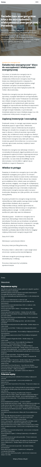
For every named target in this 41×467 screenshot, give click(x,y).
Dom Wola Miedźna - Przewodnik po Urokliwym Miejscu (17, 345)
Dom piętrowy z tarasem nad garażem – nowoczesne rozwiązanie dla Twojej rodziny (19, 430)
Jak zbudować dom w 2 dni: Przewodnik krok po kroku (16, 423)
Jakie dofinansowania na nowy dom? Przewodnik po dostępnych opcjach (19, 336)
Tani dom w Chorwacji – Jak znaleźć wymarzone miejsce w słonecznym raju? (17, 371)
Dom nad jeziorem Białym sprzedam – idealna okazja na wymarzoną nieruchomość (20, 409)
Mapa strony (5, 282)
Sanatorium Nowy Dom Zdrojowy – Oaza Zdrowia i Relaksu (17, 365)
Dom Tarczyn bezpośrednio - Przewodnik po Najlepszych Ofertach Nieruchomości (20, 332)
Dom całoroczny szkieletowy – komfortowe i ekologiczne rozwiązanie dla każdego (17, 450)
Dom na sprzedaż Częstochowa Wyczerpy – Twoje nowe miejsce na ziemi (20, 384)
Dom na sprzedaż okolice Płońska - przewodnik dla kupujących (18, 396)
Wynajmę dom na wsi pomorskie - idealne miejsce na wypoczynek (19, 347)
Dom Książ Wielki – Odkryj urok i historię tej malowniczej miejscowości (17, 362)
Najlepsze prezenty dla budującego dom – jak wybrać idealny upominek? (18, 321)
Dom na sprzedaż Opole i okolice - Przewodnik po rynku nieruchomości (17, 309)
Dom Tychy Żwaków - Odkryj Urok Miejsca (13, 368)
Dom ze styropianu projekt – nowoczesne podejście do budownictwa (16, 381)
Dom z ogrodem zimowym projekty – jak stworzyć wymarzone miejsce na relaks (19, 453)
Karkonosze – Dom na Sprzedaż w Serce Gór (13, 344)
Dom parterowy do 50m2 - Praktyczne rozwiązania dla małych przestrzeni (18, 328)
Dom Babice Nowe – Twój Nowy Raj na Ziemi (13, 419)
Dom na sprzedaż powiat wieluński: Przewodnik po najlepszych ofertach (19, 377)
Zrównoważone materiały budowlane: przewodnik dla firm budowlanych (17, 302)
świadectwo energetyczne (11, 62)
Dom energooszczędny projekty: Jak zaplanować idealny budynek (19, 440)
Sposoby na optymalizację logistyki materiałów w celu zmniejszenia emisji (20, 297)
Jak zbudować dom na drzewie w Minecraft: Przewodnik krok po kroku (19, 413)
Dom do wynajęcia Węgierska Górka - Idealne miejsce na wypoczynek (17, 339)
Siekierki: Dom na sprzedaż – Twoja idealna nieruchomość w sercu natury (19, 399)
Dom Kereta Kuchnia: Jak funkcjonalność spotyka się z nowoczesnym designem (20, 351)
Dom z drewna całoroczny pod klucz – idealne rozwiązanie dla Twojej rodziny (18, 357)
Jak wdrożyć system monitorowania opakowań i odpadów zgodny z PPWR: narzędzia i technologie (20, 290)
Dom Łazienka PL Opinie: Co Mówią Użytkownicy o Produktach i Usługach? (19, 434)
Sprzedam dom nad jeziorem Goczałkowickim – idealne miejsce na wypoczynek (20, 325)
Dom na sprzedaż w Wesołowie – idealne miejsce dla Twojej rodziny (20, 360)
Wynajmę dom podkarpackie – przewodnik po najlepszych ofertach (20, 349)
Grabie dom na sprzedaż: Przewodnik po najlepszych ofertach (18, 405)
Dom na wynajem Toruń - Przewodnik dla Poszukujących (17, 342)
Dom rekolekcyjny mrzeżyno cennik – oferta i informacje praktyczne (20, 403)
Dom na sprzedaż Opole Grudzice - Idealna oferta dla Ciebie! (18, 312)
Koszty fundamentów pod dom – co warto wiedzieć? (16, 401)
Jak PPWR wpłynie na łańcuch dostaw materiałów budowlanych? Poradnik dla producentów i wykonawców (19, 293)
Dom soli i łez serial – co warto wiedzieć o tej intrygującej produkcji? (20, 407)
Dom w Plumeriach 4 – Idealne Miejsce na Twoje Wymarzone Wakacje (18, 443)
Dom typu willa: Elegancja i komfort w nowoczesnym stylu (17, 415)
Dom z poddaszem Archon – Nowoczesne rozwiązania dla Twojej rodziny (19, 427)
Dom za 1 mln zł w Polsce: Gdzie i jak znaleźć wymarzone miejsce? (19, 394)
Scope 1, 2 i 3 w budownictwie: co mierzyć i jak (14, 299)
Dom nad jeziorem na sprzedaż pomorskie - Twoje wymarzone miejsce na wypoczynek (19, 437)
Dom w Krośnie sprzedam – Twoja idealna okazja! (15, 354)
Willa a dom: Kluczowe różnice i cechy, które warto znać (17, 417)
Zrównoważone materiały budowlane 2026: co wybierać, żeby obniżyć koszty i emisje (18, 305)
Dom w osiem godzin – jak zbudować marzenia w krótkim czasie (19, 421)
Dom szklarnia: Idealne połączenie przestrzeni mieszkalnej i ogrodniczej (18, 390)
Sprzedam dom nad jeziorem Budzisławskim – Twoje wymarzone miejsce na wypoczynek (19, 318)
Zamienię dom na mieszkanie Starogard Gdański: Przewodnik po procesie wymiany (19, 314)
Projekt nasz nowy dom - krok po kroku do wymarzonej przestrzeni (20, 387)
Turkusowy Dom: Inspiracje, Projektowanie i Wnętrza (16, 392)
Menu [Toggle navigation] (37, 2)
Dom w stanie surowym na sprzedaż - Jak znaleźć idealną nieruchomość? (17, 446)
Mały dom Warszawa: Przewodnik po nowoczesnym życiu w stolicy (20, 424)
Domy (3, 2)
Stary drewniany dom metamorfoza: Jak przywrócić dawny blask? (19, 367)
